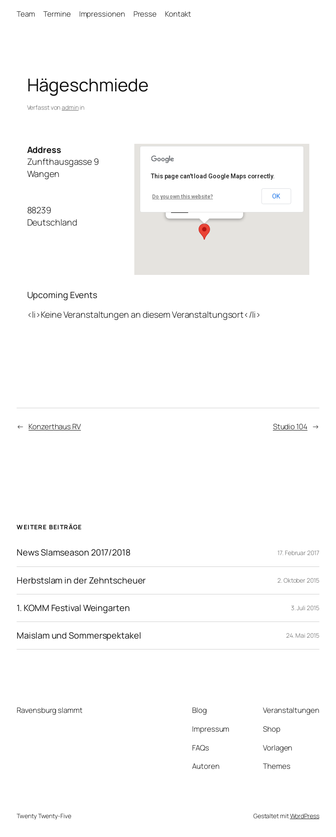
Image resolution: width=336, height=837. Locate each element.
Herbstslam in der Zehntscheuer (81, 580)
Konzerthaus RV (54, 426)
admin (70, 107)
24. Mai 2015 (302, 635)
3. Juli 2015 (305, 608)
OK (276, 196)
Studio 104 (290, 426)
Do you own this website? (182, 197)
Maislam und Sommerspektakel (79, 635)
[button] (204, 231)
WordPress (304, 816)
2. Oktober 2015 (298, 580)
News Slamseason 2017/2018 (73, 552)
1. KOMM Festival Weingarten (73, 608)
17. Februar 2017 (298, 553)
